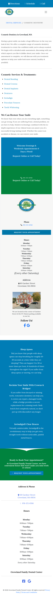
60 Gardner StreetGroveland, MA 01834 (26, 496)
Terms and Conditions (29, 592)
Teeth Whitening (11, 107)
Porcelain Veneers (12, 102)
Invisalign (8, 98)
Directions (14, 3)
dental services (13, 23)
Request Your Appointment (27, 232)
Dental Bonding (11, 79)
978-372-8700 (26, 178)
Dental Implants (11, 88)
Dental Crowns (10, 84)
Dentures (8, 93)
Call (42, 3)
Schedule (29, 3)
